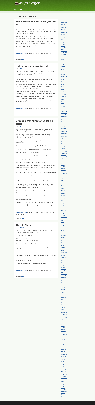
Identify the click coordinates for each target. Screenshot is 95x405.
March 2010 (63, 327)
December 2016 (64, 192)
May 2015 (62, 223)
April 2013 (62, 265)
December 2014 (64, 232)
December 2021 (64, 91)
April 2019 (62, 145)
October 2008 (63, 356)
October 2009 (63, 336)
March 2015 (63, 227)
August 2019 (63, 138)
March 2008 (63, 368)
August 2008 (63, 359)
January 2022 (63, 89)
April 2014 (62, 245)
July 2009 (62, 341)
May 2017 (62, 183)
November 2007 (64, 374)
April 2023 (62, 64)
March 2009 (63, 347)
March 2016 (63, 207)
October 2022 (63, 74)
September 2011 (64, 297)
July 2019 (62, 140)
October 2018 (63, 155)
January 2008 (63, 371)
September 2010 (64, 317)
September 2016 (64, 197)
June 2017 (62, 181)
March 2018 (63, 166)
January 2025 (63, 29)
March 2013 (63, 267)
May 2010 (62, 324)
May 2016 (62, 203)
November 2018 (64, 153)
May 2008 (62, 364)
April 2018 (62, 165)
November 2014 (64, 233)
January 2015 (63, 230)
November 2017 (64, 173)
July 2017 (62, 180)
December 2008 (64, 352)
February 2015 (63, 228)
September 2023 (64, 56)
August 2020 (63, 118)
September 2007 (64, 378)
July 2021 (62, 99)
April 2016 (62, 205)
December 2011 (64, 292)
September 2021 (64, 96)
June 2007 (62, 383)
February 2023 (63, 67)
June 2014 (62, 242)
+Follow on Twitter (64, 17)
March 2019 (63, 146)
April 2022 (62, 84)
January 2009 (63, 351)
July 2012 (62, 280)
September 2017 (64, 176)
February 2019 (63, 148)
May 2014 (62, 244)
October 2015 (63, 215)
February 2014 (63, 248)
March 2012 (63, 287)
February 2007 (63, 389)
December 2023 (64, 51)
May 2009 (62, 344)
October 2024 (63, 34)
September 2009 (64, 337)
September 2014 (64, 237)
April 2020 (62, 124)
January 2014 (63, 250)
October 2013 (63, 255)
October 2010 (63, 316)
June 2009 (62, 342)
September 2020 (64, 116)
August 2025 (63, 24)
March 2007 (63, 388)
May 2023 (62, 62)
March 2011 (63, 307)
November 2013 (64, 254)
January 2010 (63, 331)
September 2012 (64, 277)
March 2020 (63, 126)
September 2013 (64, 257)
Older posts (17, 281)
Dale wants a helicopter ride (32, 66)
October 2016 (63, 195)
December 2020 (64, 111)
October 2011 (63, 295)
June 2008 (62, 363)
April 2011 (62, 306)
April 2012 (62, 285)
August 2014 (63, 238)
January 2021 (63, 109)
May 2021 (62, 103)
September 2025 (64, 22)
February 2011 (63, 309)
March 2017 (63, 186)
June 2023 (62, 61)
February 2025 (63, 27)
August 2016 (63, 198)
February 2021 (63, 108)
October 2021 (63, 94)
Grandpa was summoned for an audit (34, 122)
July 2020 (62, 119)
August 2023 (63, 57)
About (20, 9)
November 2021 (64, 93)
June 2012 (62, 282)
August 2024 (63, 37)
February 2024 (63, 47)
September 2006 (64, 391)
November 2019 (64, 133)
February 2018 (63, 168)
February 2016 (63, 208)
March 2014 (63, 247)
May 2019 (62, 143)
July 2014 (62, 240)
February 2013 (63, 269)
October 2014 (63, 235)
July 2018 (62, 160)
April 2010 (62, 326)
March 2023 (63, 66)
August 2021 (63, 98)
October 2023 (63, 54)
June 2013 (62, 262)
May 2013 (62, 264)
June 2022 (62, 81)
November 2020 (64, 113)
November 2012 (64, 274)
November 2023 (64, 52)
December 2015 (64, 212)
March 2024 (63, 46)
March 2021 (63, 106)
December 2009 (64, 332)
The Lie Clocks (24, 225)
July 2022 (62, 79)
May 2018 (62, 163)
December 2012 (64, 272)
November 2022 (64, 72)
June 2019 (62, 141)
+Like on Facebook (64, 16)
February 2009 (63, 349)
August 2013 (63, 259)
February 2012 (63, 289)
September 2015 (64, 217)
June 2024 (62, 41)
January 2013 (63, 270)
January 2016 (63, 210)
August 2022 (63, 77)
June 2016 (62, 202)
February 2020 (63, 128)
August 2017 (63, 178)
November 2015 (64, 213)
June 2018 (62, 161)
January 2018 (63, 170)
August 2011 (63, 299)
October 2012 (63, 275)
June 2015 (62, 222)
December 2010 (64, 312)
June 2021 (62, 101)
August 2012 (63, 279)
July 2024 (62, 39)
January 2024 (63, 49)
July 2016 (62, 200)
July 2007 (62, 381)
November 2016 (64, 193)
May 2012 (62, 284)
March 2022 (63, 86)
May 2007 (62, 384)
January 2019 (63, 150)
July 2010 (62, 321)
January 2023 (63, 69)
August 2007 (63, 379)
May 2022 (62, 83)
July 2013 (62, 260)
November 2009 (64, 334)
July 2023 (62, 59)
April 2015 (62, 225)
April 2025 (62, 25)
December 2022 (64, 71)
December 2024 (64, 31)
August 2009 (63, 339)
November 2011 (64, 294)
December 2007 (64, 373)
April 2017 (62, 185)
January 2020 (63, 129)
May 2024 (62, 42)
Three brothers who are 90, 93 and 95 (36, 23)
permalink (23, 59)
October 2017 (63, 175)
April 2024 (62, 44)
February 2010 (63, 329)
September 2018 (64, 156)
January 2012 (63, 290)
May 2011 (62, 304)
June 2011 (62, 302)
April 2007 (62, 386)
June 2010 (62, 322)
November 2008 (64, 354)
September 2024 (64, 36)
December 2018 (64, 151)
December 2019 (64, 131)
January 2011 (63, 311)
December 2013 (64, 252)
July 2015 (62, 220)
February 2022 (63, 88)
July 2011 (62, 300)
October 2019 (63, 135)
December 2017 (64, 171)
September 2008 (64, 357)
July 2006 (62, 394)
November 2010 (64, 314)
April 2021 (62, 104)
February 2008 (63, 369)
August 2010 (63, 319)
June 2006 (62, 396)
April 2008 (62, 366)
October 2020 (63, 114)
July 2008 (62, 361)
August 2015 (63, 218)
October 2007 (63, 376)
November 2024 (64, 32)
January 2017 (63, 190)
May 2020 (62, 123)
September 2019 (64, 136)
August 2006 (63, 393)
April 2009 (62, 346)
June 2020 (62, 121)
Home (15, 9)
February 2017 (63, 188)
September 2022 (64, 76)
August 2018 (63, 158)
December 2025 (64, 21)
